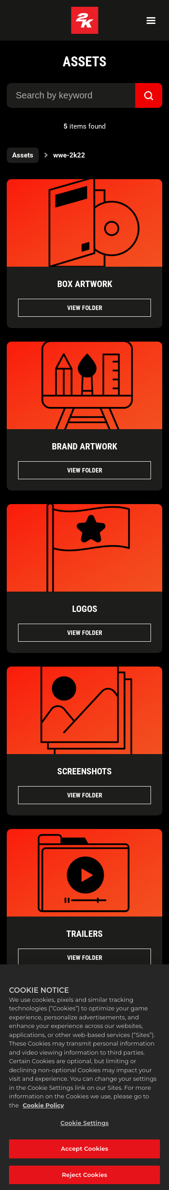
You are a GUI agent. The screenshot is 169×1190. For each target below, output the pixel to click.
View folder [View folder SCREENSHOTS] (84, 795)
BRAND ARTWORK (84, 446)
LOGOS (84, 608)
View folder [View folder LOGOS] (84, 632)
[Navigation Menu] (150, 20)
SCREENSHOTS (84, 771)
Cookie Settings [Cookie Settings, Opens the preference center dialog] (84, 1126)
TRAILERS (84, 933)
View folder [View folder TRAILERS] (84, 957)
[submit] (148, 95)
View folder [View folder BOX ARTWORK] (84, 307)
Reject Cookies (84, 1177)
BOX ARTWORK (84, 283)
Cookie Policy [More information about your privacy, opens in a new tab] (43, 1108)
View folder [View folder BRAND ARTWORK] (84, 470)
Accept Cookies (84, 1151)
